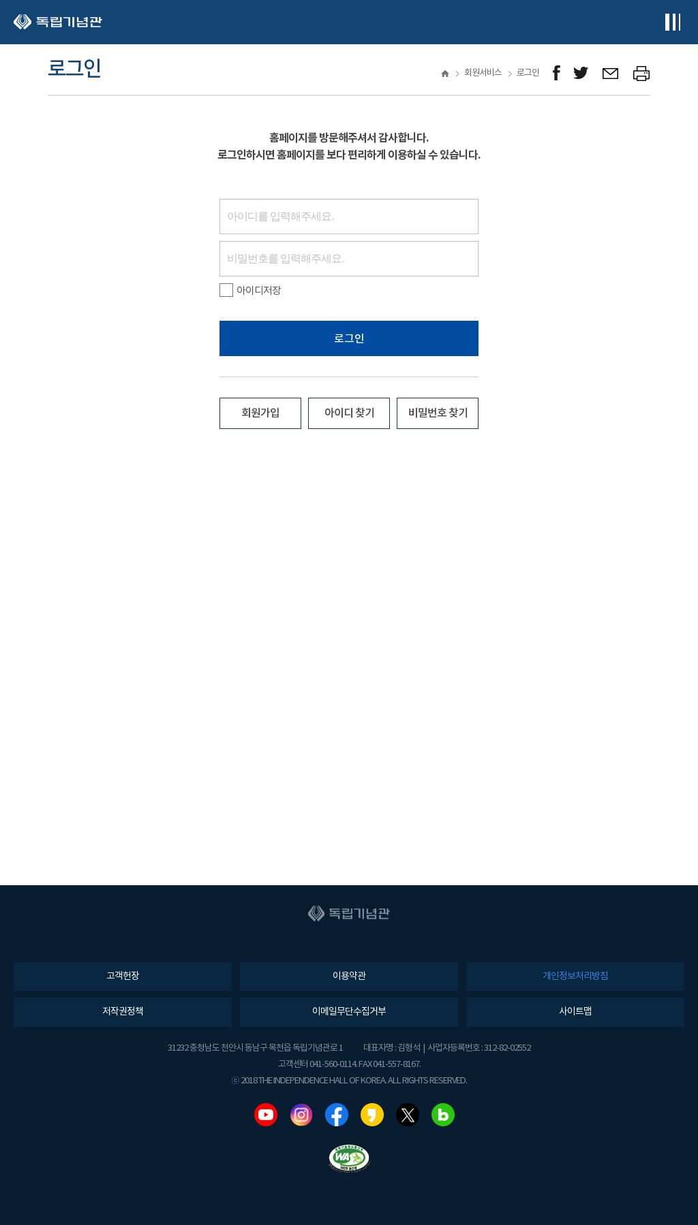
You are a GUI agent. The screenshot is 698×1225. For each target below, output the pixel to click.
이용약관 (349, 976)
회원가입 (260, 413)
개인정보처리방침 (575, 976)
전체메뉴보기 (672, 22)
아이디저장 (250, 291)
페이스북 (336, 1114)
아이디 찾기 (349, 413)
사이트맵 (575, 1011)
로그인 (349, 339)
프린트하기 (641, 73)
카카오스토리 (372, 1114)
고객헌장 (122, 976)
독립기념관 (58, 22)
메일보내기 (611, 73)
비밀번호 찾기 (438, 413)
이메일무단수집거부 (349, 1011)
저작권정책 (122, 1011)
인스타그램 (301, 1114)
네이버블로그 (443, 1114)
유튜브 (265, 1114)
